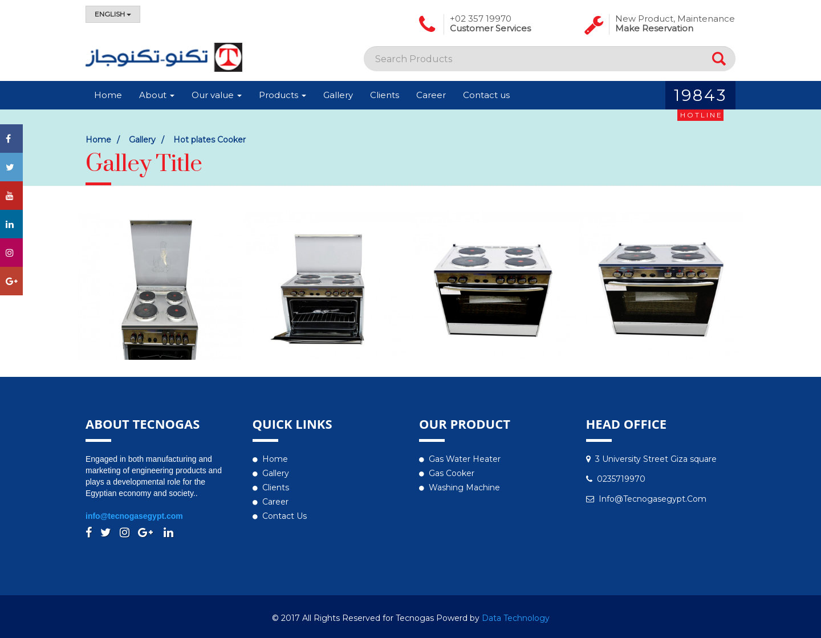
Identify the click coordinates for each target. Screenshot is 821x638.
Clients (384, 95)
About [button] (156, 95)
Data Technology (516, 618)
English (113, 14)
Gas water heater (465, 459)
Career (431, 95)
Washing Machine (464, 487)
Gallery (338, 95)
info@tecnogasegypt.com (134, 516)
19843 (700, 97)
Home (108, 95)
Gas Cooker (451, 473)
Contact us (486, 95)
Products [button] (282, 95)
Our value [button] (217, 95)
